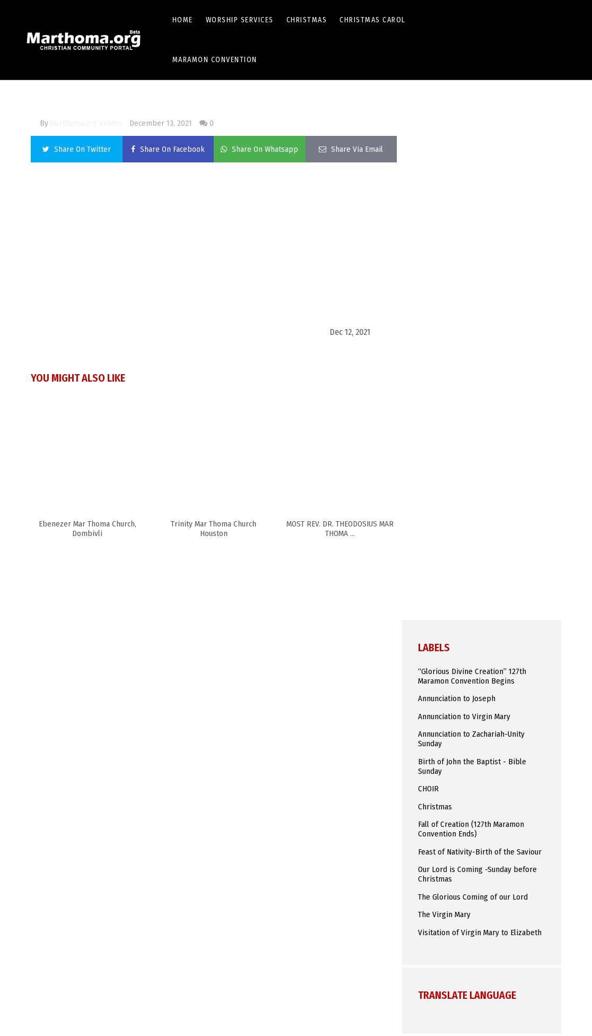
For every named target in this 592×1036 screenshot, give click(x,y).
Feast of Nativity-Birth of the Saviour (480, 852)
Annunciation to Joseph (456, 698)
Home (182, 19)
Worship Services (240, 19)
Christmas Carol (372, 19)
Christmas (306, 19)
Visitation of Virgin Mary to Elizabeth (480, 932)
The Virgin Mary (444, 914)
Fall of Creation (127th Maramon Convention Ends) (471, 829)
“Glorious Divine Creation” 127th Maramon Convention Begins (472, 676)
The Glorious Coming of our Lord (473, 897)
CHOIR (428, 788)
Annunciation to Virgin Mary (464, 716)
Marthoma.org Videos (86, 123)
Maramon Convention (214, 59)
